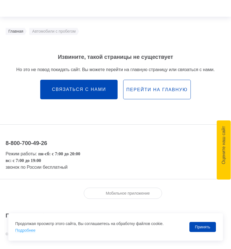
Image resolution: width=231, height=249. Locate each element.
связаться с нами (79, 89)
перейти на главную (156, 89)
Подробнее (25, 230)
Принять (202, 227)
